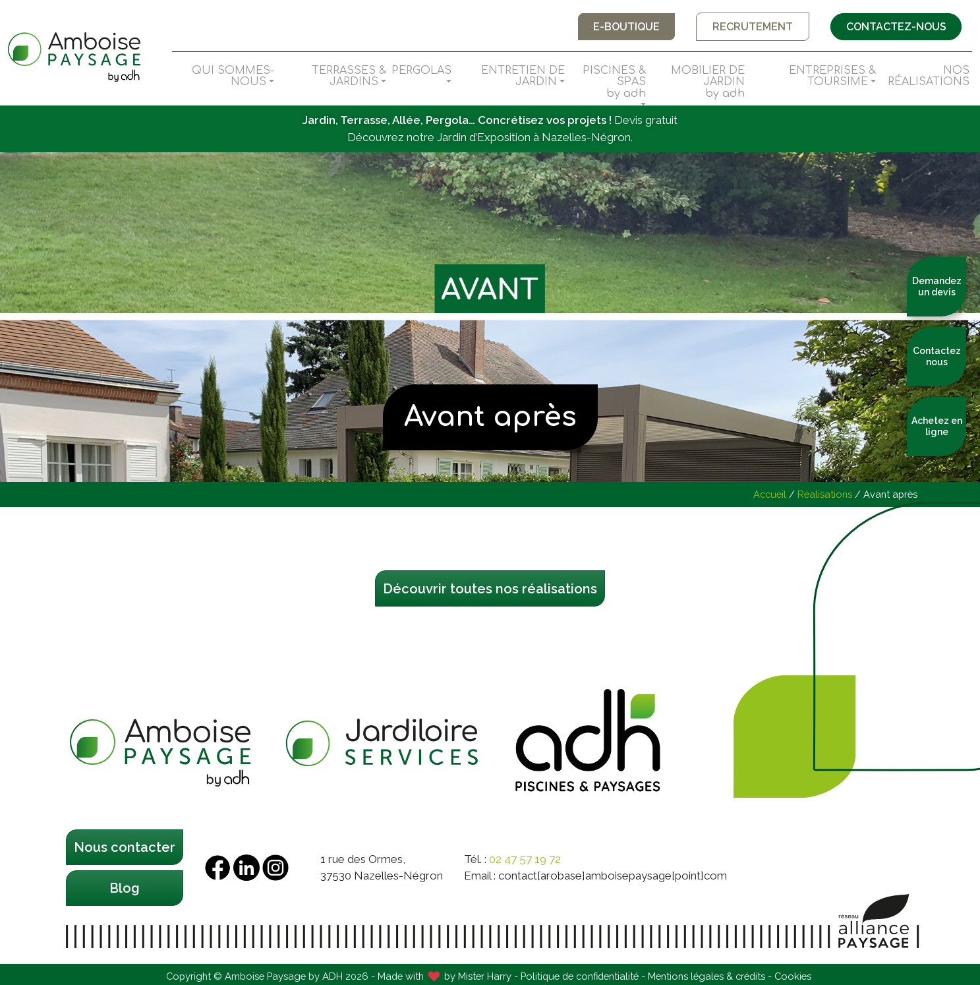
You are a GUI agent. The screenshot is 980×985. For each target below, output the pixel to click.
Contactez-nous (895, 26)
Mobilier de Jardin (698, 82)
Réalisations (824, 494)
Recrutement (750, 26)
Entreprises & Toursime (832, 76)
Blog (124, 888)
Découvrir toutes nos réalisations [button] (490, 589)
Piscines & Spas (607, 82)
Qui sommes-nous (233, 76)
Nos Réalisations (928, 76)
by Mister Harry (477, 976)
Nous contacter (124, 847)
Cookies (792, 976)
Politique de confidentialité (580, 976)
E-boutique (623, 26)
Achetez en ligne (936, 426)
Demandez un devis (937, 286)
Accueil (769, 494)
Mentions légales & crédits (706, 976)
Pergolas (421, 70)
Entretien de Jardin (523, 76)
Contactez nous (937, 356)
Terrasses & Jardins (349, 76)
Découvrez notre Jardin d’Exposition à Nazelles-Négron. (490, 137)
